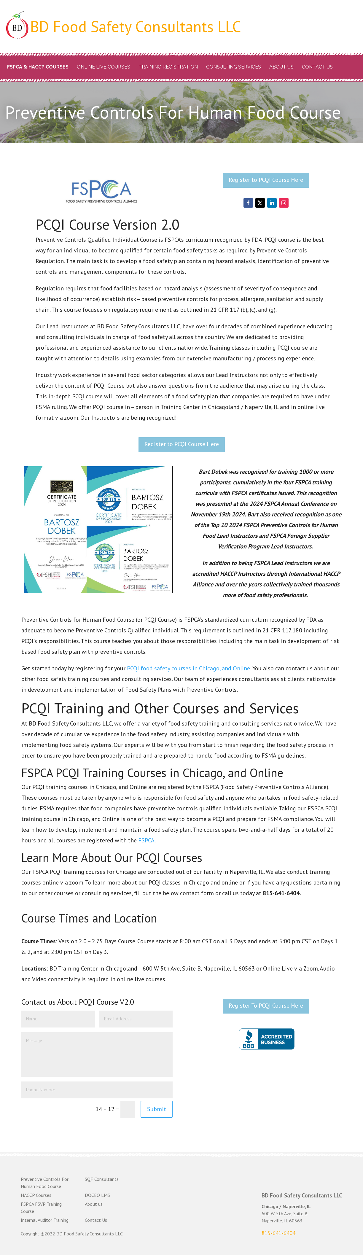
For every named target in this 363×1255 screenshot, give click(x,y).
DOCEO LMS (97, 1195)
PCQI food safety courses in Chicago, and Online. (189, 668)
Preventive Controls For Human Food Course (45, 1182)
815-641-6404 (278, 1233)
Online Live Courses (103, 67)
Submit (156, 1109)
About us (281, 67)
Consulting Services (233, 67)
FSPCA (146, 840)
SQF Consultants (102, 1179)
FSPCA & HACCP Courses (38, 67)
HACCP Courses (36, 1195)
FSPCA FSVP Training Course (41, 1207)
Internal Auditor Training (45, 1220)
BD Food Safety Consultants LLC (135, 26)
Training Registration (168, 67)
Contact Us (317, 67)
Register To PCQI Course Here (266, 1005)
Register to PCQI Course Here (266, 180)
